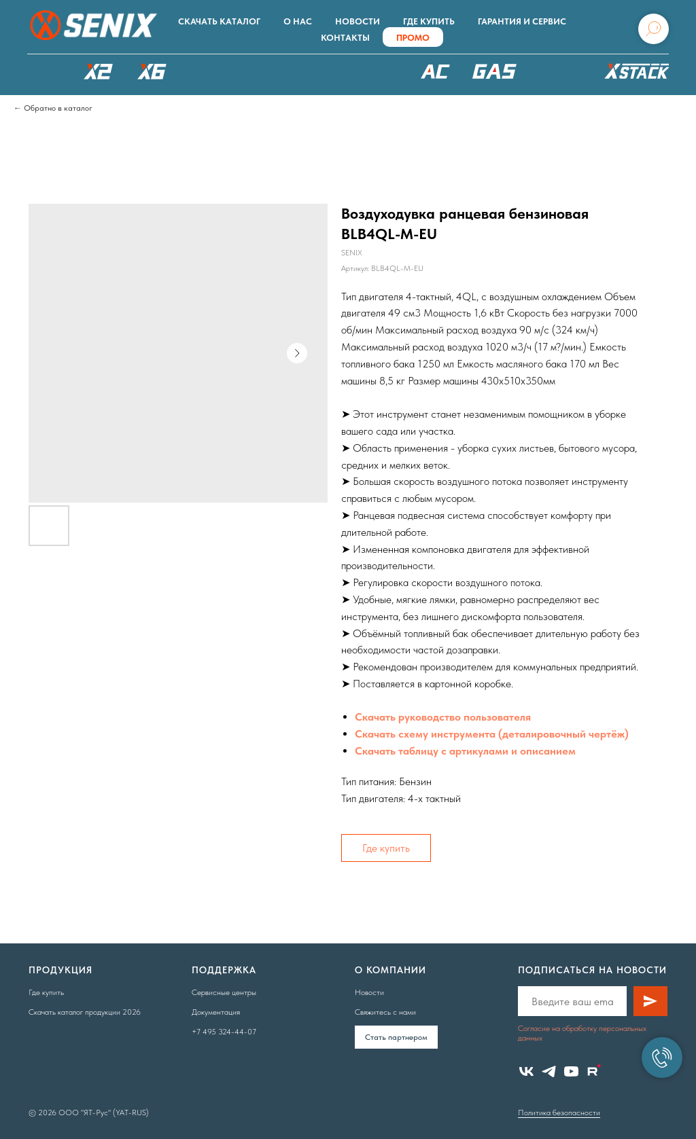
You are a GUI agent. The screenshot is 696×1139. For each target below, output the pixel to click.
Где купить (429, 21)
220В (436, 71)
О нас (297, 21)
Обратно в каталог (58, 108)
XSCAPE (365, 74)
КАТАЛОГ (44, 71)
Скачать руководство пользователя (443, 716)
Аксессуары (559, 71)
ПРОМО (413, 38)
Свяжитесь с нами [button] (385, 1012)
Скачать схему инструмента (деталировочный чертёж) (492, 733)
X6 (152, 71)
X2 (98, 71)
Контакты (345, 38)
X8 (206, 71)
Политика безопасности (559, 1112)
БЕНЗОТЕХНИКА (494, 71)
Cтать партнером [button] (396, 1037)
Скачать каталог (219, 21)
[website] (593, 1071)
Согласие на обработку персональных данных (582, 1033)
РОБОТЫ (277, 71)
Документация (216, 1012)
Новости (357, 21)
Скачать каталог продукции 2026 (85, 1012)
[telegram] (548, 1071)
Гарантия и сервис (522, 21)
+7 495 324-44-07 (224, 1031)
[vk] (526, 1071)
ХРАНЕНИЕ (635, 74)
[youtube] (571, 1071)
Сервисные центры (224, 992)
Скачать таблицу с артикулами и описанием (465, 750)
